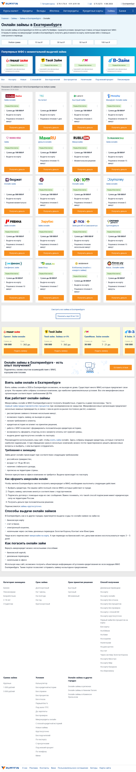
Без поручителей (52, 79)
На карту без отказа (109, 600)
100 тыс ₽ (105, 42)
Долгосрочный (42, 588)
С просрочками (42, 743)
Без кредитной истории (46, 687)
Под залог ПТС (42, 707)
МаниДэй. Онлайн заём (116, 100)
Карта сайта (105, 767)
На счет (103, 650)
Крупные (7, 683)
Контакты (44, 767)
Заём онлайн (111, 142)
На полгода (41, 596)
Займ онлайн (10, 100)
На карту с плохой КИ (109, 612)
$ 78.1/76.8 (62, 3)
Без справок (41, 691)
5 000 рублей (9, 691)
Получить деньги (16, 127)
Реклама (33, 767)
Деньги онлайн (45, 142)
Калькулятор (41, 683)
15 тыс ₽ (39, 42)
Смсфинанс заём (11, 267)
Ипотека (54, 10)
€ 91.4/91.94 (74, 3)
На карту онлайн (107, 596)
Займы (111, 10)
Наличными (86, 79)
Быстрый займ (78, 100)
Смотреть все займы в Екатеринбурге (68, 309)
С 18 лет (6, 600)
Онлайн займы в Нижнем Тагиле (82, 690)
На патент (42, 100)
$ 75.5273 (98, 3)
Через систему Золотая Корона (114, 654)
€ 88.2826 (108, 3)
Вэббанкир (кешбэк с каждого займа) (81, 268)
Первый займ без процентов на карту (114, 621)
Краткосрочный (43, 604)
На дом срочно (106, 646)
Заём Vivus (43, 267)
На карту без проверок (110, 608)
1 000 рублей (9, 687)
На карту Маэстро (108, 659)
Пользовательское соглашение (73, 767)
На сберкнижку (107, 670)
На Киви (104, 634)
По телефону (41, 751)
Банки (122, 10)
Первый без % (42, 703)
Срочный (72, 592)
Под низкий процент (104, 79)
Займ (6, 142)
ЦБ (90, 3)
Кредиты (27, 10)
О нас (24, 767)
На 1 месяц (40, 592)
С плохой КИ (35, 79)
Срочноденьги (112, 225)
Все (2, 79)
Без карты (104, 626)
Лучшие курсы (48, 3)
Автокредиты (71, 10)
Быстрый (72, 588)
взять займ (55, 439)
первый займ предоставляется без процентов (27, 405)
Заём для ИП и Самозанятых (85, 225)
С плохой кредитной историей (49, 723)
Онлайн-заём (10, 183)
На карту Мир (106, 663)
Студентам (8, 604)
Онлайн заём (78, 183)
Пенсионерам (123, 79)
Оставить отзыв (121, 367)
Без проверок (42, 715)
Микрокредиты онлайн (46, 719)
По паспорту (41, 739)
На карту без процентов (110, 604)
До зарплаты (41, 711)
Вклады (41, 10)
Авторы (94, 767)
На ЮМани (105, 630)
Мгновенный (73, 596)
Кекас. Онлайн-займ (115, 267)
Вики (53, 767)
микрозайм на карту (39, 535)
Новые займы (42, 727)
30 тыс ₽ (61, 42)
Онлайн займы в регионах (79, 686)
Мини (38, 755)
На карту (12, 79)
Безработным (9, 596)
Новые (23, 79)
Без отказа (40, 699)
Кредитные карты (93, 10)
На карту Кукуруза (108, 666)
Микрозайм (77, 142)
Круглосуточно (42, 731)
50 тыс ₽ (83, 42)
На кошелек (105, 638)
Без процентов (70, 79)
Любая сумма (14, 42)
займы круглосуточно (30, 506)
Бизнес (6, 588)
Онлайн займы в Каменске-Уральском (80, 695)
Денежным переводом (110, 588)
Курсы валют (10, 10)
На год (38, 600)
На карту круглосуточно (111, 616)
